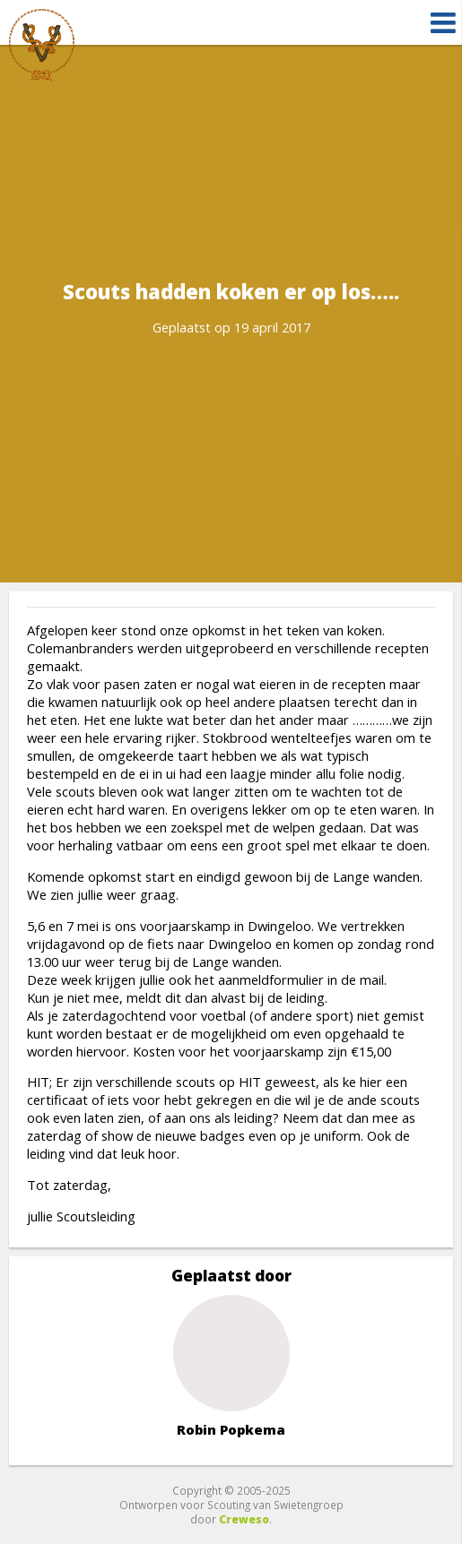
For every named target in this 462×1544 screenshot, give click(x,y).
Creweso (244, 1519)
